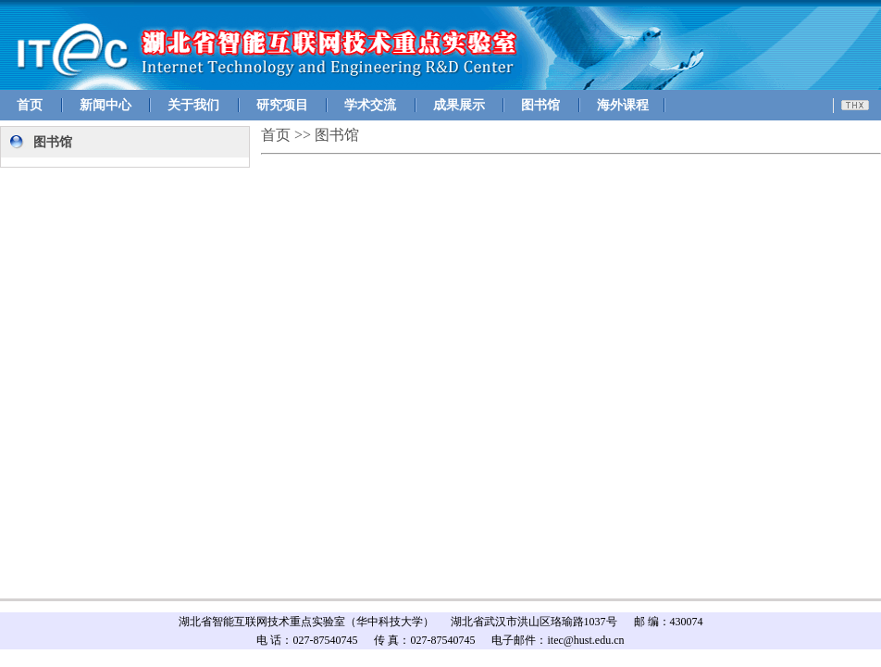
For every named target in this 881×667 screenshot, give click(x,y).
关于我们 (193, 105)
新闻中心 (105, 105)
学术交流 (370, 105)
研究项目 (282, 105)
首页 (30, 105)
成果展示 (459, 105)
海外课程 (623, 105)
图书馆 (540, 105)
